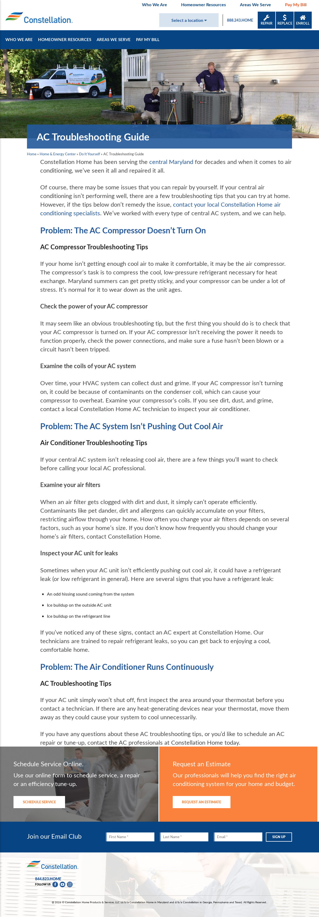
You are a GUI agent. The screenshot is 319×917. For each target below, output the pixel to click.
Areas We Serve (255, 4)
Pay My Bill (296, 4)
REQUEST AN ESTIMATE (201, 801)
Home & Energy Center (58, 154)
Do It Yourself (89, 154)
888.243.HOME (240, 20)
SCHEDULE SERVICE (39, 801)
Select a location (189, 20)
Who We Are (154, 4)
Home (31, 154)
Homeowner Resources (203, 4)
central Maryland (171, 161)
